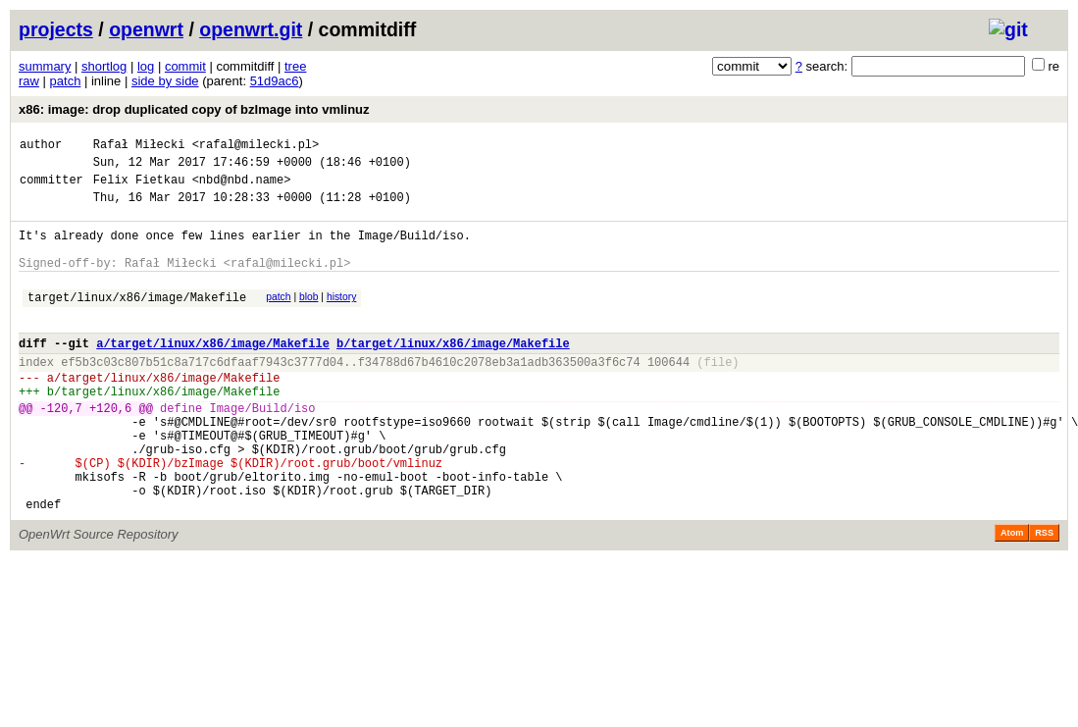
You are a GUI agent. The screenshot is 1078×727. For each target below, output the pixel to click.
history (341, 317)
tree (295, 66)
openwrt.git (250, 29)
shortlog (104, 66)
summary (45, 66)
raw (29, 81)
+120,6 (110, 449)
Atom (1012, 594)
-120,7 (61, 449)
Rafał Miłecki (139, 146)
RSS (1044, 594)
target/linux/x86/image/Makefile (136, 320)
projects (56, 29)
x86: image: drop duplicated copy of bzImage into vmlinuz (194, 109)
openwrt (146, 29)
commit (185, 66)
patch (65, 81)
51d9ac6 (274, 81)
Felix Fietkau (139, 188)
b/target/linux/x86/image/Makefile (453, 372)
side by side (165, 81)
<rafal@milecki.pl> (256, 146)
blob (309, 317)
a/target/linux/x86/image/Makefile (213, 372)
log (145, 66)
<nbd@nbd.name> (241, 188)
